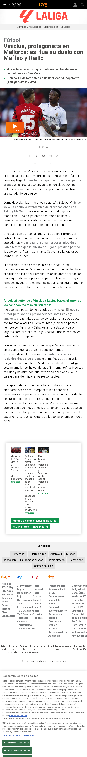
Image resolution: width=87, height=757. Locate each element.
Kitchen (70, 554)
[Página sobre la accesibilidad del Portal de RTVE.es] (47, 646)
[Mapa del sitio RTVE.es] (58, 648)
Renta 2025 (18, 554)
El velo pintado (56, 559)
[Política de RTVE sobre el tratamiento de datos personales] (13, 649)
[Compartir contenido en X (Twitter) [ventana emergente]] (36, 155)
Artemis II (56, 554)
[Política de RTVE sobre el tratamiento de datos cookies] (24, 649)
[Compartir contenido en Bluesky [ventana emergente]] (43, 155)
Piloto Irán (10, 559)
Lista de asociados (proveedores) (18, 742)
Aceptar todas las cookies (16, 749)
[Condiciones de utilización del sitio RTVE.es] (3, 648)
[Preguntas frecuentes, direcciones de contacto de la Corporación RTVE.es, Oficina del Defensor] (66, 646)
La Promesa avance (31, 559)
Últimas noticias (43, 565)
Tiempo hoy (76, 559)
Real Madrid (34, 176)
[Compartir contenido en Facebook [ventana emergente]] (29, 155)
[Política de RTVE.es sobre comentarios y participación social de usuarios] (79, 648)
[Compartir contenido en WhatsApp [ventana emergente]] (50, 155)
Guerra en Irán (38, 554)
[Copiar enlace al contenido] (57, 155)
